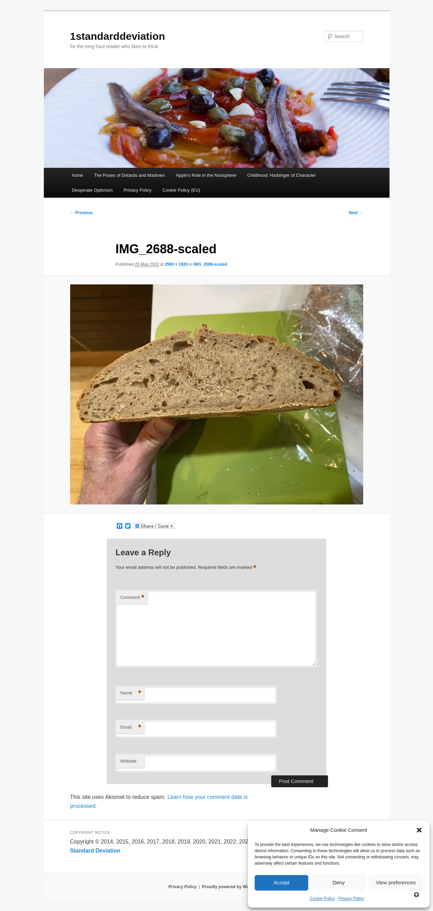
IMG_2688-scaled (210, 264)
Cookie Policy (322, 898)
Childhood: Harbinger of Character (281, 175)
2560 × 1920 (176, 264)
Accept (282, 882)
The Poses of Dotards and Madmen (129, 175)
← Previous (81, 212)
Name (130, 693)
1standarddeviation (117, 36)
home (77, 175)
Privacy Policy (351, 898)
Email (130, 727)
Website (128, 761)
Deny (338, 882)
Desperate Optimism (92, 190)
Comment (132, 598)
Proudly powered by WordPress (233, 886)
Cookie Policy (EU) (181, 190)
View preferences (396, 882)
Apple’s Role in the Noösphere (206, 175)
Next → (356, 212)
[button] (419, 830)
